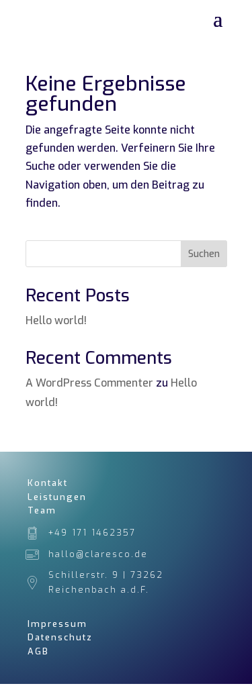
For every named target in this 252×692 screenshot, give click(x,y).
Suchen (204, 254)
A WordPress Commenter (89, 383)
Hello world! (56, 320)
